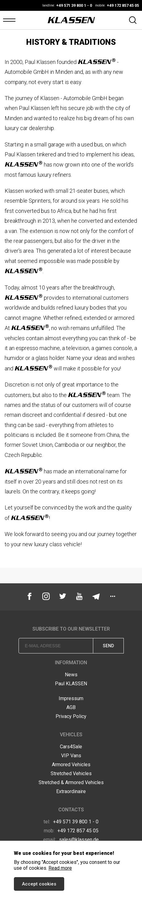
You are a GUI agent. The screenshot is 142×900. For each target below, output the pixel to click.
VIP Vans (71, 755)
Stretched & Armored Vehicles (71, 782)
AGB (71, 707)
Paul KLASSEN (71, 684)
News (71, 675)
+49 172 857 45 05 (71, 831)
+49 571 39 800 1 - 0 (71, 822)
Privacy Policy (71, 716)
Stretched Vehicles (71, 773)
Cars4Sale (71, 747)
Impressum (71, 698)
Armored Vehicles (71, 764)
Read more (60, 868)
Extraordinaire (71, 791)
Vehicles (71, 734)
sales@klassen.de (71, 840)
